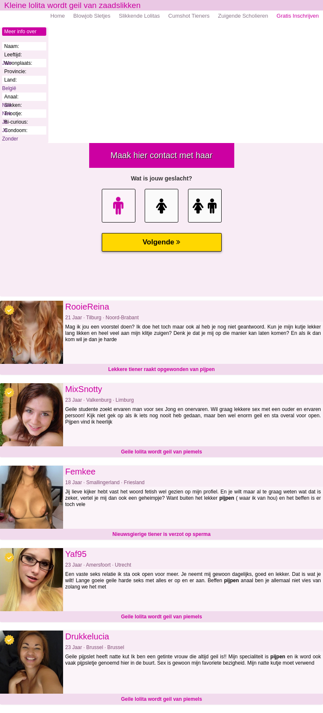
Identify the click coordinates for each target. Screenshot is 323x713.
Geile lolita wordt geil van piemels (161, 452)
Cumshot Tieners (188, 16)
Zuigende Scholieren (243, 16)
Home (57, 16)
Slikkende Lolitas (139, 16)
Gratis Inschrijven (298, 16)
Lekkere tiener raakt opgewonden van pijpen (161, 369)
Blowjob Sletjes (91, 16)
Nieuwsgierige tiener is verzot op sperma (161, 534)
